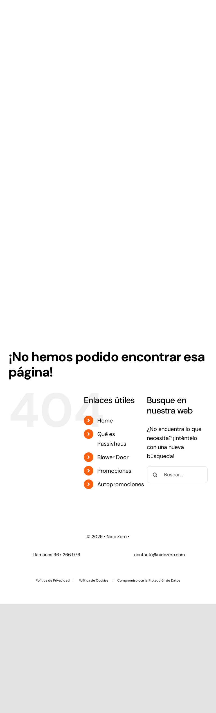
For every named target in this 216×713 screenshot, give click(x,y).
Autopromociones (120, 484)
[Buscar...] (177, 474)
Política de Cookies (94, 580)
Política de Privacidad (52, 580)
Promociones (114, 470)
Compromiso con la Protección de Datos (148, 580)
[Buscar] (155, 474)
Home (105, 420)
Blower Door (113, 457)
